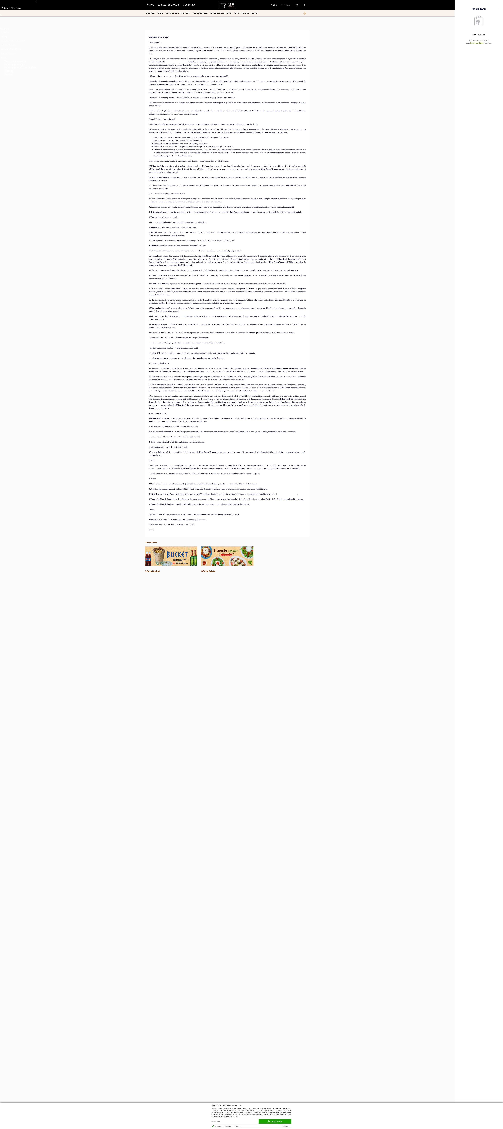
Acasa (150, 5)
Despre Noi (189, 5)
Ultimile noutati (151, 542)
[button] (304, 13)
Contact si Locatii (168, 5)
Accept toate (275, 1121)
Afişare (285, 1126)
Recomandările (477, 43)
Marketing (238, 1126)
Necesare (217, 1126)
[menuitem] (150, 5)
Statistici (228, 1126)
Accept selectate (215, 1121)
